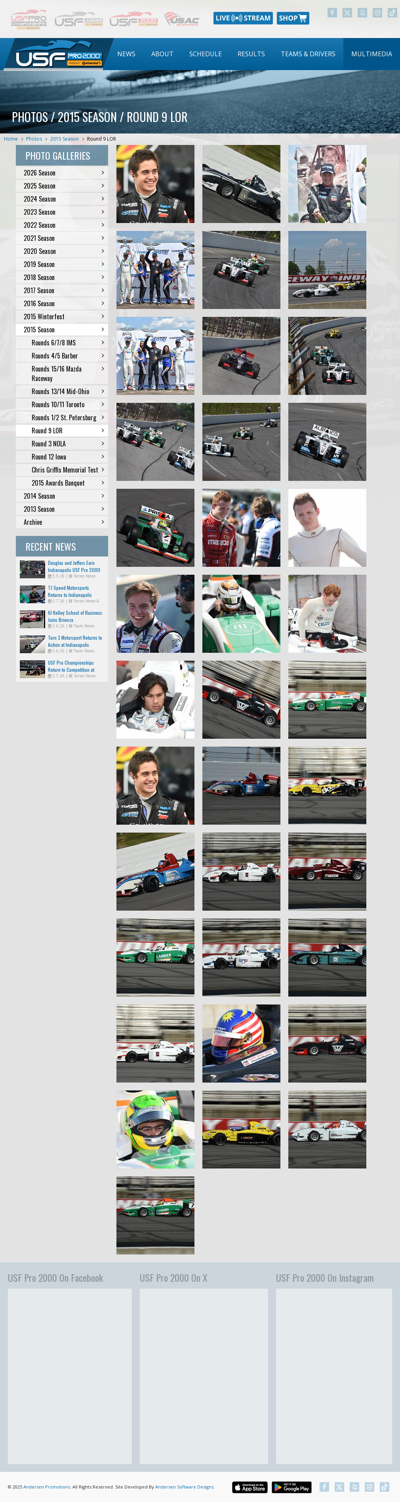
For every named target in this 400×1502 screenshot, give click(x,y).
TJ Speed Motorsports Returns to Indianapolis (70, 591)
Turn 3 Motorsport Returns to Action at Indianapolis (75, 641)
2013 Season (64, 509)
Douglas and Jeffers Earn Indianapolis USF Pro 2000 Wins (74, 569)
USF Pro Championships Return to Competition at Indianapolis (71, 669)
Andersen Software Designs (184, 1487)
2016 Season (64, 303)
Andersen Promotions (46, 1487)
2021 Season (64, 238)
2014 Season (64, 496)
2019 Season (64, 264)
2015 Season (64, 138)
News (126, 54)
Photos (34, 138)
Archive (64, 522)
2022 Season (64, 225)
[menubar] (254, 54)
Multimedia (371, 54)
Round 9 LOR (101, 138)
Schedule (205, 54)
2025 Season (64, 186)
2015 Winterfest (64, 316)
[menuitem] (126, 54)
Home (11, 138)
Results (251, 54)
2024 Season (64, 199)
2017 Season (64, 290)
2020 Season (64, 251)
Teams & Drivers (308, 54)
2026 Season (64, 172)
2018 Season (64, 277)
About (162, 54)
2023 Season (64, 212)
